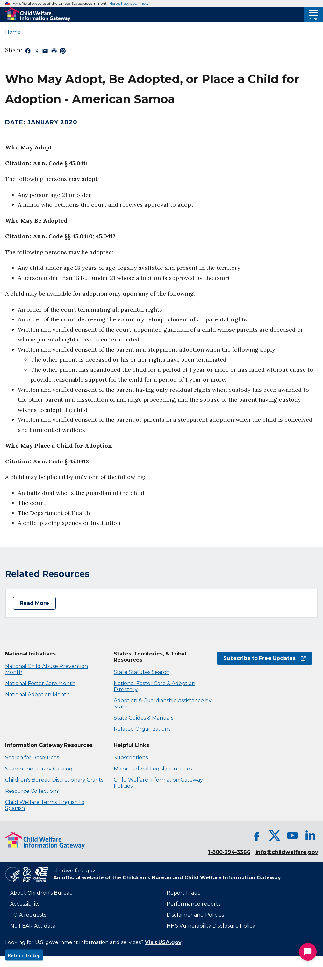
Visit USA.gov (163, 942)
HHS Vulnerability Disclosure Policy (211, 926)
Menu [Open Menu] (313, 19)
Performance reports (193, 904)
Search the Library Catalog (39, 769)
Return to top (24, 955)
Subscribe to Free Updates (264, 658)
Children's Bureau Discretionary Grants (54, 780)
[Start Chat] (308, 952)
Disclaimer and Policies (195, 915)
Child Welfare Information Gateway (232, 878)
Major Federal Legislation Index (153, 769)
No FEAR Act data (32, 926)
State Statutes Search (141, 672)
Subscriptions (131, 758)
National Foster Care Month (40, 683)
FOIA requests (28, 915)
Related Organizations (142, 729)
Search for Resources (32, 758)
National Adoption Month (37, 694)
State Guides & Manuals (143, 718)
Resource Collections (32, 791)
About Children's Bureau (41, 893)
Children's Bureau (147, 878)
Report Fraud (184, 893)
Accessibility (25, 904)
